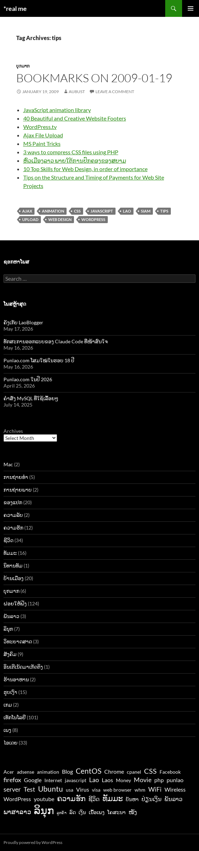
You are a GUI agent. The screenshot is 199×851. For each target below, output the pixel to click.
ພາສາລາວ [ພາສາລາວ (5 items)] (17, 812)
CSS (77, 211)
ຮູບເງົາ (10, 692)
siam (145, 211)
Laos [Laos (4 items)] (107, 780)
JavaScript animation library (57, 109)
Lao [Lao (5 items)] (94, 780)
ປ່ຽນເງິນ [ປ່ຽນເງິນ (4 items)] (152, 798)
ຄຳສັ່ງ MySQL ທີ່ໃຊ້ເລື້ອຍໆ (31, 398)
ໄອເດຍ (11, 743)
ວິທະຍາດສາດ (18, 641)
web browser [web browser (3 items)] (117, 790)
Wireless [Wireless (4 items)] (175, 789)
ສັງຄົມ (10, 654)
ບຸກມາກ (23, 66)
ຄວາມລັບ (13, 515)
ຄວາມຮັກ (13, 528)
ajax (27, 211)
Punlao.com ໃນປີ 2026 (28, 379)
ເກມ (8, 705)
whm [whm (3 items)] (140, 790)
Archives (13, 431)
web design (59, 219)
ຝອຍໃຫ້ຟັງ (15, 603)
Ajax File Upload (43, 135)
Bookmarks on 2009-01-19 (94, 78)
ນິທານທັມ (13, 566)
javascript (102, 211)
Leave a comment (114, 91)
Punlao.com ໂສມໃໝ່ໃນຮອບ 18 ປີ (39, 360)
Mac (8, 464)
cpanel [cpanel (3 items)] (134, 772)
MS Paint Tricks (42, 143)
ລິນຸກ (8, 629)
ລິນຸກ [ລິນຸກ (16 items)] (44, 810)
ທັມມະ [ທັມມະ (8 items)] (112, 798)
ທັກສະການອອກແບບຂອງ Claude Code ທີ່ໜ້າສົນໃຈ (56, 341)
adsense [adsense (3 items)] (25, 772)
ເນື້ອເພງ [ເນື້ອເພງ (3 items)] (97, 812)
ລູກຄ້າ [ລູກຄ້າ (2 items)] (62, 812)
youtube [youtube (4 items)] (44, 798)
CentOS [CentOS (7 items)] (88, 770)
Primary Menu (190, 8)
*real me (15, 8)
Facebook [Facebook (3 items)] (170, 772)
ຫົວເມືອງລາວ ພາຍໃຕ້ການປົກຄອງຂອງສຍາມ (74, 160)
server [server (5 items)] (12, 789)
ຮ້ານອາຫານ (16, 679)
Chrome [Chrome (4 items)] (114, 771)
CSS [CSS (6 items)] (150, 771)
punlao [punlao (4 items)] (175, 780)
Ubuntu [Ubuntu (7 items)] (50, 788)
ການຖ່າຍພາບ (18, 490)
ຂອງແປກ (13, 502)
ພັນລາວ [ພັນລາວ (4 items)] (173, 798)
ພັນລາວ (11, 616)
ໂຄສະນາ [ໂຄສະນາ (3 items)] (116, 812)
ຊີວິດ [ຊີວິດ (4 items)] (94, 798)
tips (164, 211)
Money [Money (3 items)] (123, 780)
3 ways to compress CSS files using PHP (70, 152)
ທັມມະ (10, 553)
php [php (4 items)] (159, 780)
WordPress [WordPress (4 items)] (17, 798)
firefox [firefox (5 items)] (12, 780)
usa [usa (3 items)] (69, 790)
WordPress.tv (40, 126)
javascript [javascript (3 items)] (75, 780)
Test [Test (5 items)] (29, 789)
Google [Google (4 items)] (33, 780)
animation (53, 211)
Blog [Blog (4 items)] (67, 771)
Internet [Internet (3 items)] (53, 780)
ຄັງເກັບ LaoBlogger (23, 322)
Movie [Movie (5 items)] (142, 780)
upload (30, 219)
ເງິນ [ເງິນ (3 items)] (82, 812)
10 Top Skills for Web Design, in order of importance (85, 168)
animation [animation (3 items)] (48, 772)
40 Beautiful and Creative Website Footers (74, 118)
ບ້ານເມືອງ (14, 578)
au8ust (77, 91)
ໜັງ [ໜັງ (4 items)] (133, 811)
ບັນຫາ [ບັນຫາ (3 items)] (132, 799)
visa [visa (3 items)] (96, 790)
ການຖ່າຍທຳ (16, 477)
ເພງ (7, 730)
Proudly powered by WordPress (33, 842)
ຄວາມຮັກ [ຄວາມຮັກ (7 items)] (71, 798)
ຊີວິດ (8, 540)
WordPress (93, 219)
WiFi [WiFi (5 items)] (155, 789)
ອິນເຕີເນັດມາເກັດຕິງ (23, 667)
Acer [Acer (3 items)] (9, 772)
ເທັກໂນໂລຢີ (15, 717)
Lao (127, 211)
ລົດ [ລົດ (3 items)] (72, 812)
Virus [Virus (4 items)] (82, 789)
